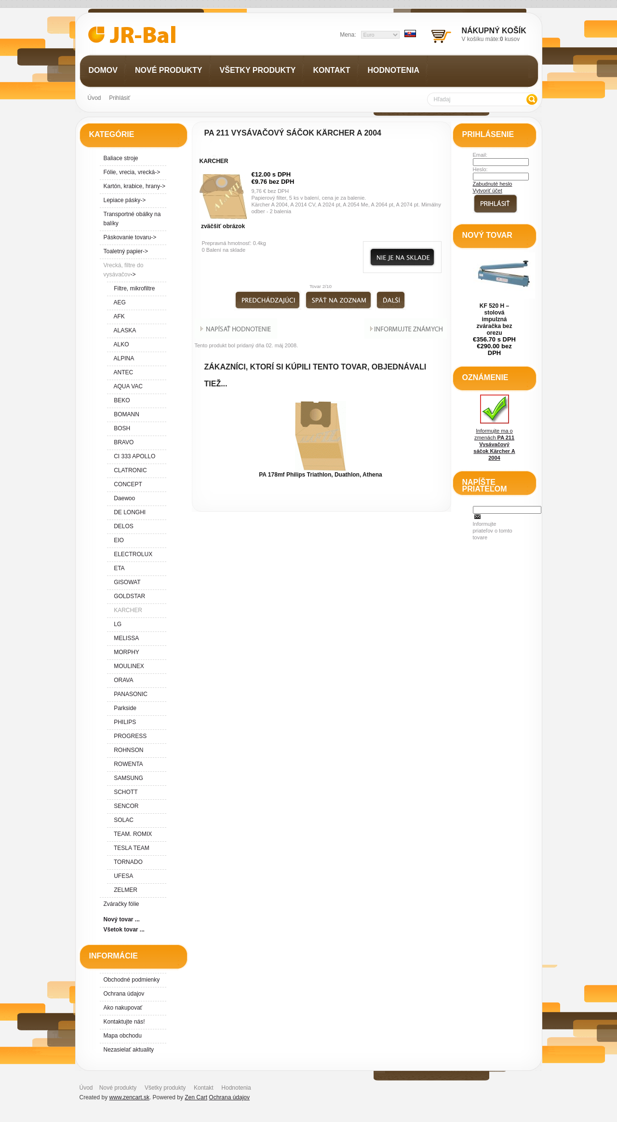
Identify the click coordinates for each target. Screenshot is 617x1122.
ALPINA (122, 358)
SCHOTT (124, 792)
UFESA (122, 876)
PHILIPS (123, 722)
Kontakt (204, 1087)
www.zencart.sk (129, 1097)
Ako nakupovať (123, 1007)
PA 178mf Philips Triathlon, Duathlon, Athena (320, 474)
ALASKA (123, 330)
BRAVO (122, 442)
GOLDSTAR (128, 596)
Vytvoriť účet (487, 190)
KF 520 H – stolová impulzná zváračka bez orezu (494, 319)
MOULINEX (127, 666)
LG (116, 624)
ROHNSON (127, 750)
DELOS (122, 526)
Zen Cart (196, 1097)
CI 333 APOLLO (133, 456)
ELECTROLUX (132, 554)
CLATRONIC (129, 470)
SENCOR (125, 806)
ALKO (120, 344)
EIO (117, 540)
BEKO (120, 400)
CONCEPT (126, 484)
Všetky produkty (165, 1087)
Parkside (123, 708)
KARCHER (214, 161)
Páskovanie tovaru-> (130, 237)
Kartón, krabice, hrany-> (134, 186)
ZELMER (124, 890)
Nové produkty (117, 1087)
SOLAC (122, 820)
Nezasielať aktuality (129, 1049)
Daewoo (123, 498)
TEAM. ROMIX (131, 834)
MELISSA (125, 638)
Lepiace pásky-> (125, 200)
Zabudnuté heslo (492, 184)
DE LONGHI (128, 512)
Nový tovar (487, 235)
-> (124, 270)
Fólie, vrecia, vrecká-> (132, 172)
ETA (118, 568)
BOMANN (125, 414)
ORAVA (122, 680)
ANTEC (122, 372)
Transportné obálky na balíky (132, 219)
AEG (118, 302)
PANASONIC (129, 694)
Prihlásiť (119, 98)
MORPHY (125, 652)
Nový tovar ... (122, 919)
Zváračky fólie (121, 904)
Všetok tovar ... (124, 929)
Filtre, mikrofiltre (133, 288)
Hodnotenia (236, 1087)
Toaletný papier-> (126, 251)
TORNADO (127, 862)
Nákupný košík (494, 31)
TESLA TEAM (130, 848)
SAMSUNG (127, 778)
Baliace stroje (121, 158)
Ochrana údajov (124, 993)
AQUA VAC (127, 386)
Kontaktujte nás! (124, 1021)
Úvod (94, 98)
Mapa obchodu (123, 1035)
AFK (118, 316)
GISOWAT (126, 582)
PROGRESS (129, 736)
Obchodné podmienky (132, 979)
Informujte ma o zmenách (494, 428)
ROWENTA (127, 764)
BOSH (121, 428)
